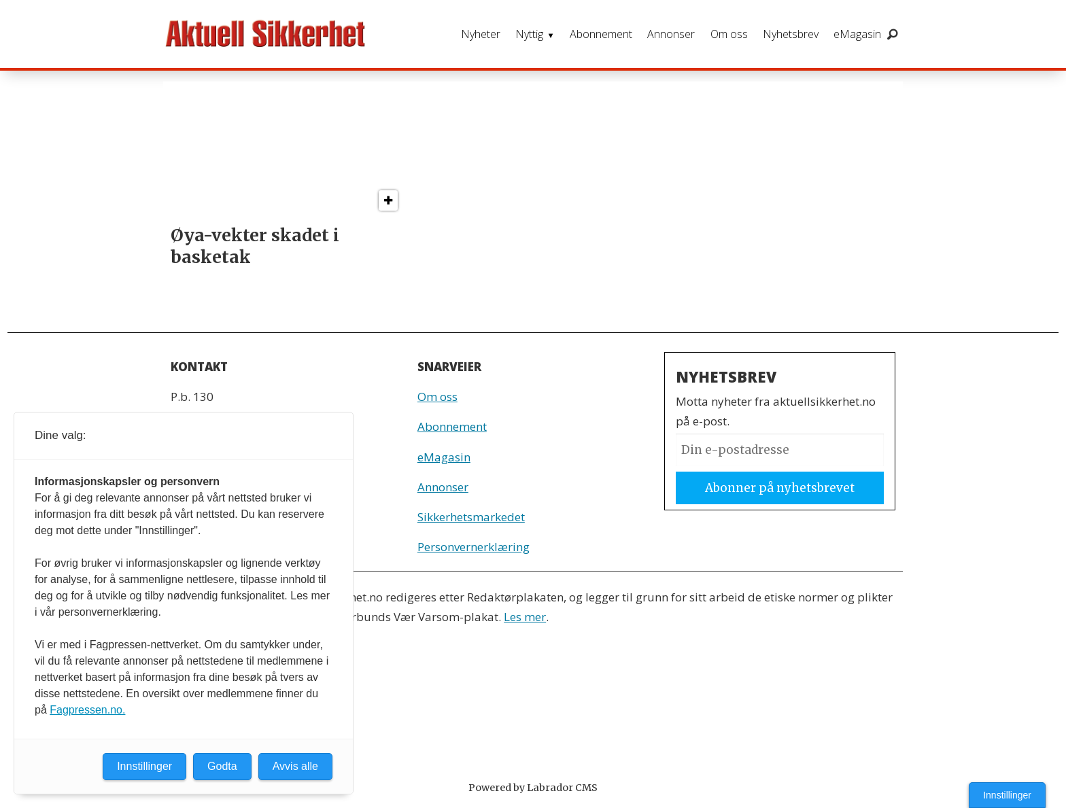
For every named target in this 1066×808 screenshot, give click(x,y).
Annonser (671, 34)
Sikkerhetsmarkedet (471, 517)
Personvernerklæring (473, 547)
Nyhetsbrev (791, 34)
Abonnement (601, 34)
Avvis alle (295, 766)
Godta (222, 766)
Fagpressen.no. (87, 710)
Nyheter (480, 34)
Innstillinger (1007, 795)
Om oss (729, 34)
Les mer (525, 617)
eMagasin (857, 34)
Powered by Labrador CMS (533, 787)
